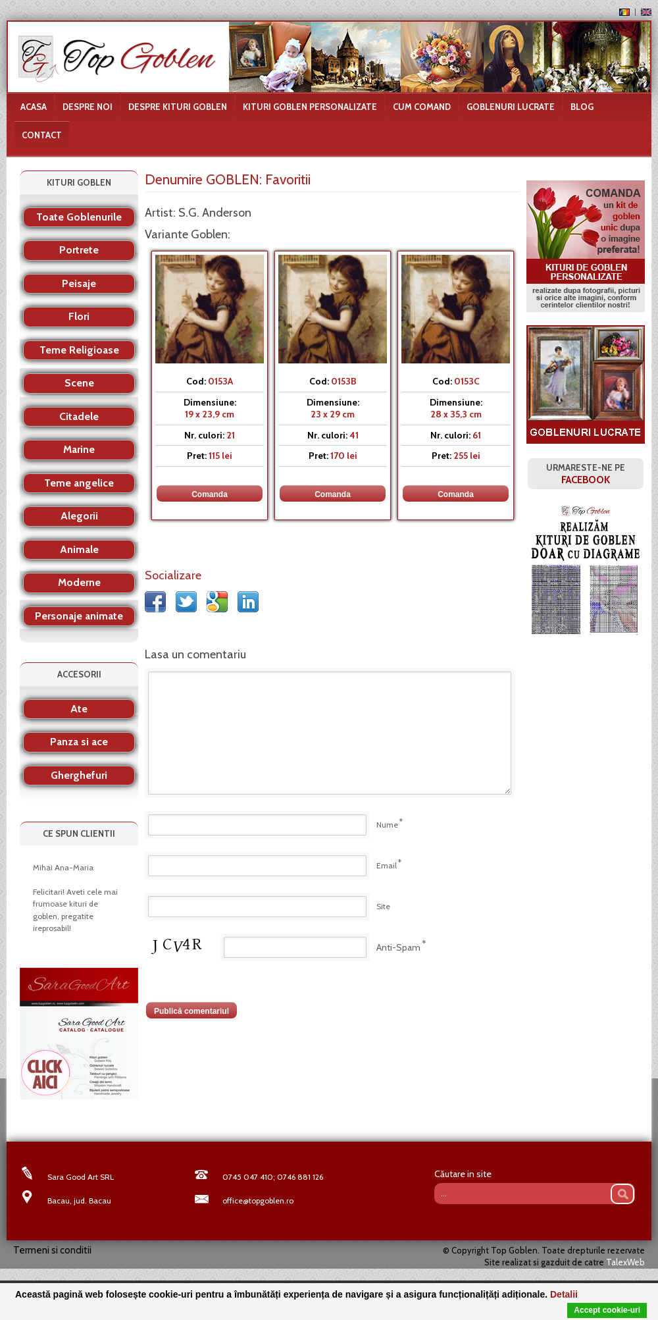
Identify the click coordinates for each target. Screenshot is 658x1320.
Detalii (564, 1294)
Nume (387, 825)
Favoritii (288, 179)
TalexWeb (625, 1262)
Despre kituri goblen (177, 106)
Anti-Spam (398, 947)
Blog (582, 106)
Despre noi (88, 106)
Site (383, 906)
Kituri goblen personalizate (310, 106)
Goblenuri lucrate (511, 106)
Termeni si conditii (52, 1250)
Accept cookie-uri (607, 1310)
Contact (42, 135)
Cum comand (422, 106)
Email (386, 865)
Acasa (33, 106)
